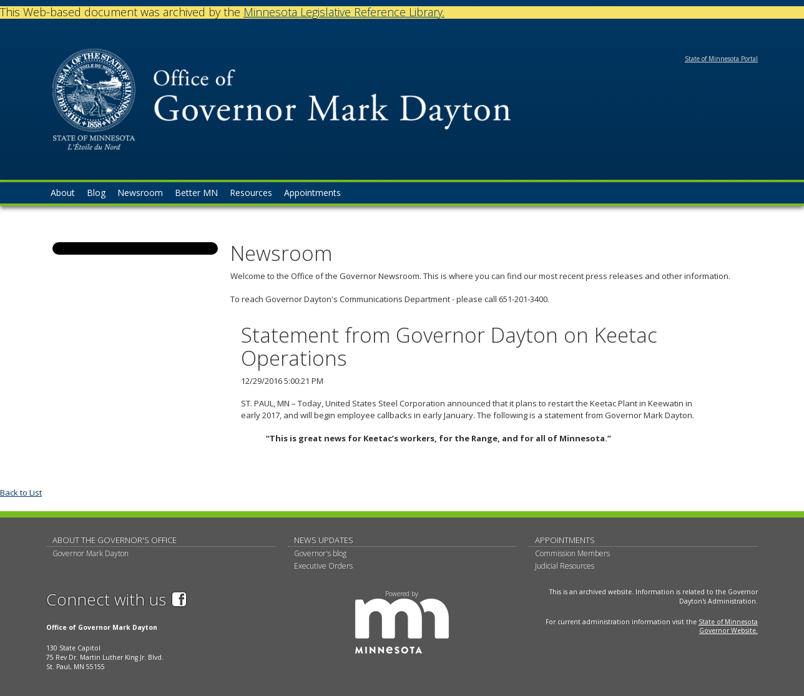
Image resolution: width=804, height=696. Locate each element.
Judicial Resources (564, 566)
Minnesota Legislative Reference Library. (343, 11)
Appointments (565, 540)
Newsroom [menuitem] (140, 193)
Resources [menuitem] (251, 193)
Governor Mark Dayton (90, 553)
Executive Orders (323, 566)
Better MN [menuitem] (196, 193)
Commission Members (572, 553)
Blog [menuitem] (96, 193)
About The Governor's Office (114, 540)
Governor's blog (320, 553)
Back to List (21, 492)
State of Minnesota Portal (721, 58)
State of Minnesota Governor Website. (728, 626)
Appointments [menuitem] (312, 193)
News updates (323, 540)
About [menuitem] (63, 193)
